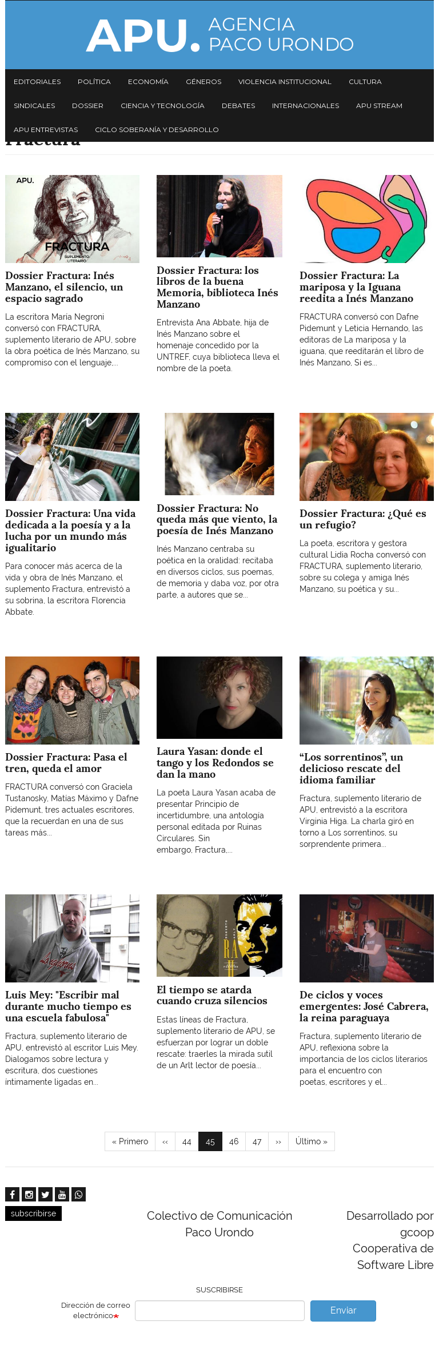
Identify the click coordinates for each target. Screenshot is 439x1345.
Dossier (87, 105)
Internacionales (305, 105)
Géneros (203, 81)
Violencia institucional (285, 81)
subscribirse (33, 1213)
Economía (148, 81)
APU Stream (379, 105)
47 (261, 1141)
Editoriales (37, 81)
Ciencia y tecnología (163, 105)
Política (94, 81)
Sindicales (34, 105)
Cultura (365, 81)
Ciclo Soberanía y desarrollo (157, 129)
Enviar (343, 1310)
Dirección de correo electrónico (95, 1310)
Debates (238, 105)
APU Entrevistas (46, 129)
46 (237, 1141)
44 (190, 1141)
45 (214, 1143)
